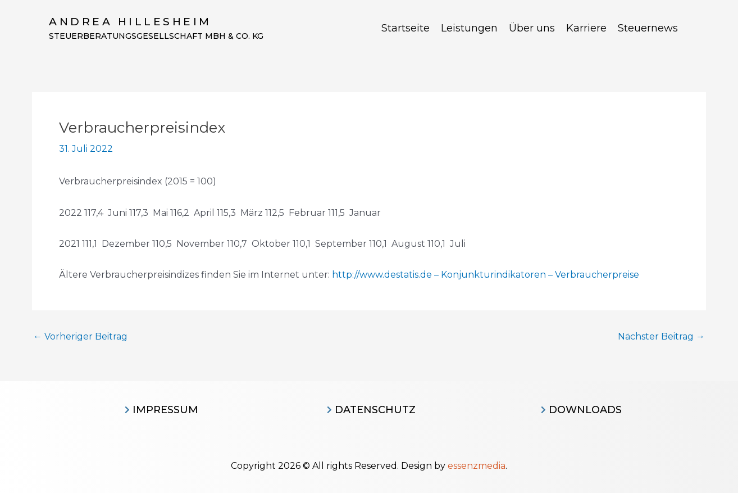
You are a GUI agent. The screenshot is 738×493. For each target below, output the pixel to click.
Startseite (405, 28)
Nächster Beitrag (661, 336)
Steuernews (648, 28)
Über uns (532, 28)
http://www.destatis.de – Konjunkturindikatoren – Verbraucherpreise (485, 274)
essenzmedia (476, 465)
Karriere (586, 28)
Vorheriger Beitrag (80, 336)
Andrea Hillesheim (130, 21)
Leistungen (469, 28)
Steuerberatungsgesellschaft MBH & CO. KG (156, 36)
